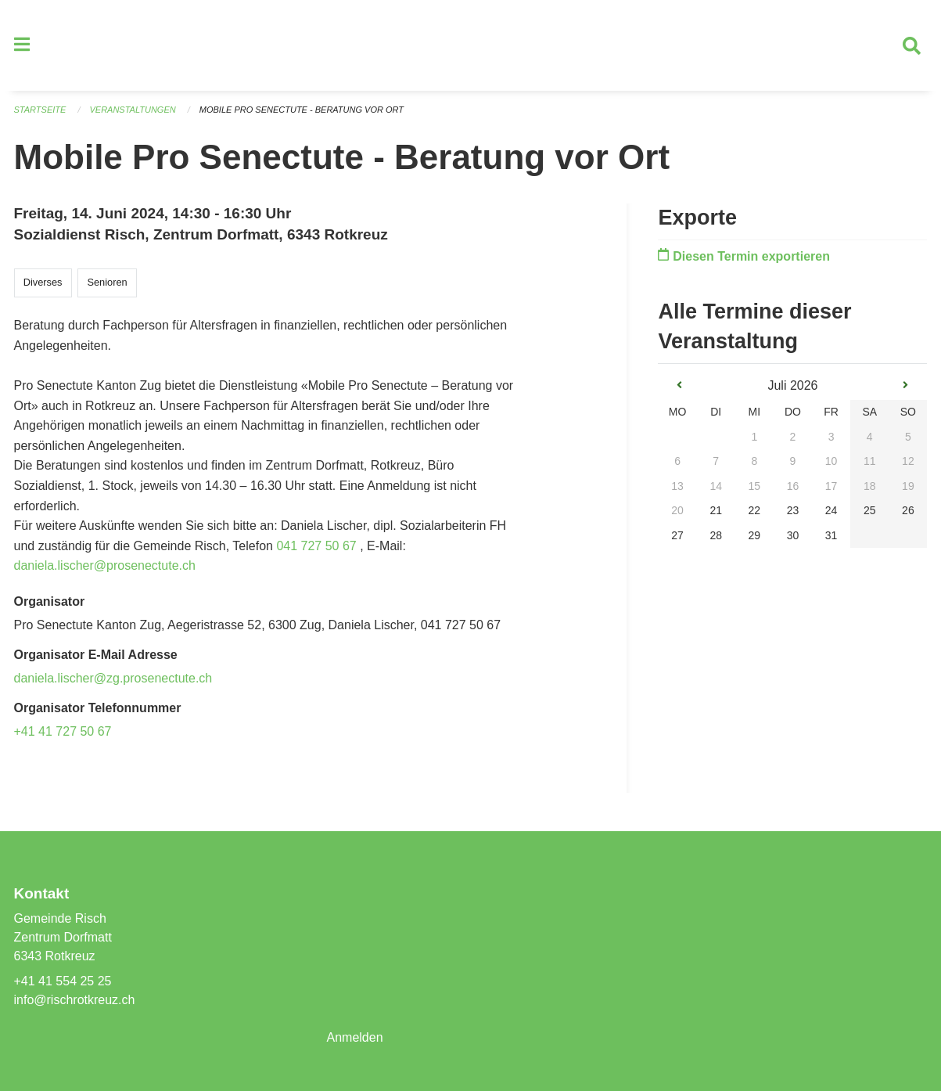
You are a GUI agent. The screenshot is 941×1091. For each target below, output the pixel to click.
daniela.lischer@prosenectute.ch (105, 565)
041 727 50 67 (316, 546)
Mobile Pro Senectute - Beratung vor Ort (301, 109)
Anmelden (354, 1037)
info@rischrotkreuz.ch (74, 999)
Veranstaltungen (132, 109)
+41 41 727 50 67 (63, 731)
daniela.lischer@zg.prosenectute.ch (113, 678)
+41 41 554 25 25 (63, 981)
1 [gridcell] (754, 436)
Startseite (40, 109)
